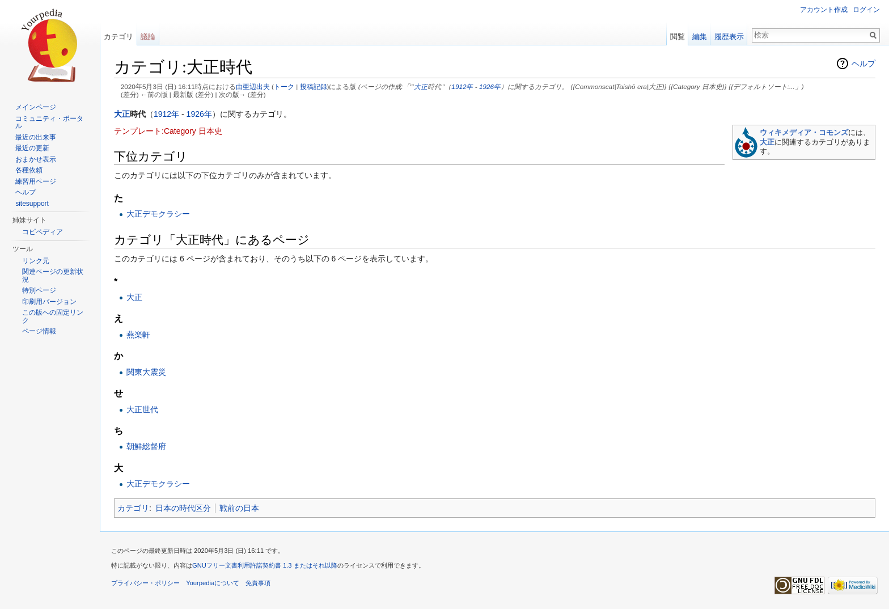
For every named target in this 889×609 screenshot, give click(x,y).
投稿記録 (313, 86)
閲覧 (677, 36)
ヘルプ (863, 63)
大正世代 (142, 409)
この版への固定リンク (52, 316)
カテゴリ (133, 508)
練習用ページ (35, 181)
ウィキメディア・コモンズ (804, 132)
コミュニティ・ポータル (49, 122)
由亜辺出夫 (253, 86)
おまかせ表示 (35, 159)
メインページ (35, 107)
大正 (420, 86)
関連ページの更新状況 (52, 276)
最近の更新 (32, 148)
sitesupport (32, 204)
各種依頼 (29, 170)
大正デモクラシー (158, 213)
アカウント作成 (824, 10)
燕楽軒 (138, 334)
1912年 (462, 86)
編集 (699, 36)
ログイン (866, 10)
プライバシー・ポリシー (145, 583)
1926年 (490, 86)
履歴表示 (729, 36)
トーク (284, 86)
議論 (148, 36)
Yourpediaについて (212, 583)
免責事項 (257, 583)
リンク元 (35, 261)
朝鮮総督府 (146, 446)
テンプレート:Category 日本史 (168, 131)
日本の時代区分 (183, 508)
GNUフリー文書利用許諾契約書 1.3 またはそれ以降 (264, 565)
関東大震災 (146, 372)
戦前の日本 (239, 508)
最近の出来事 (35, 137)
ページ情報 (39, 331)
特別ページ (39, 290)
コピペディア (42, 232)
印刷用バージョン (49, 302)
